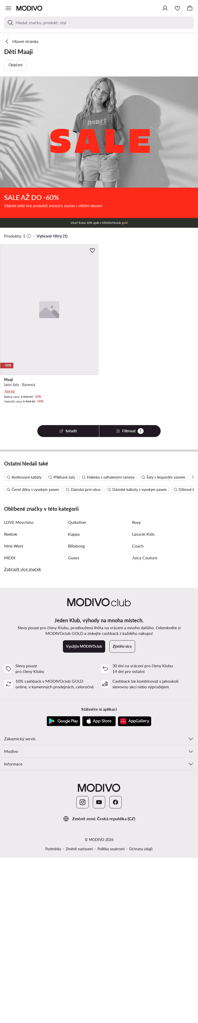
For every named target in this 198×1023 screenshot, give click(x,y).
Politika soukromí (111, 1014)
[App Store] (99, 886)
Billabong (76, 711)
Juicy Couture (144, 722)
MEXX (9, 722)
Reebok (10, 699)
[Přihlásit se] (165, 8)
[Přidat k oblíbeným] (92, 250)
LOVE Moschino (19, 687)
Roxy (136, 687)
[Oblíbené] (177, 8)
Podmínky (53, 1014)
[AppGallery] (134, 886)
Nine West (13, 711)
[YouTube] (99, 967)
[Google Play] (63, 886)
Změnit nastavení (79, 1014)
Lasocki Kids (143, 699)
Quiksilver (77, 687)
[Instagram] (82, 967)
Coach (138, 711)
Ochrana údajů (141, 1014)
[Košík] (190, 8)
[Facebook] (115, 967)
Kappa (74, 699)
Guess (73, 722)
